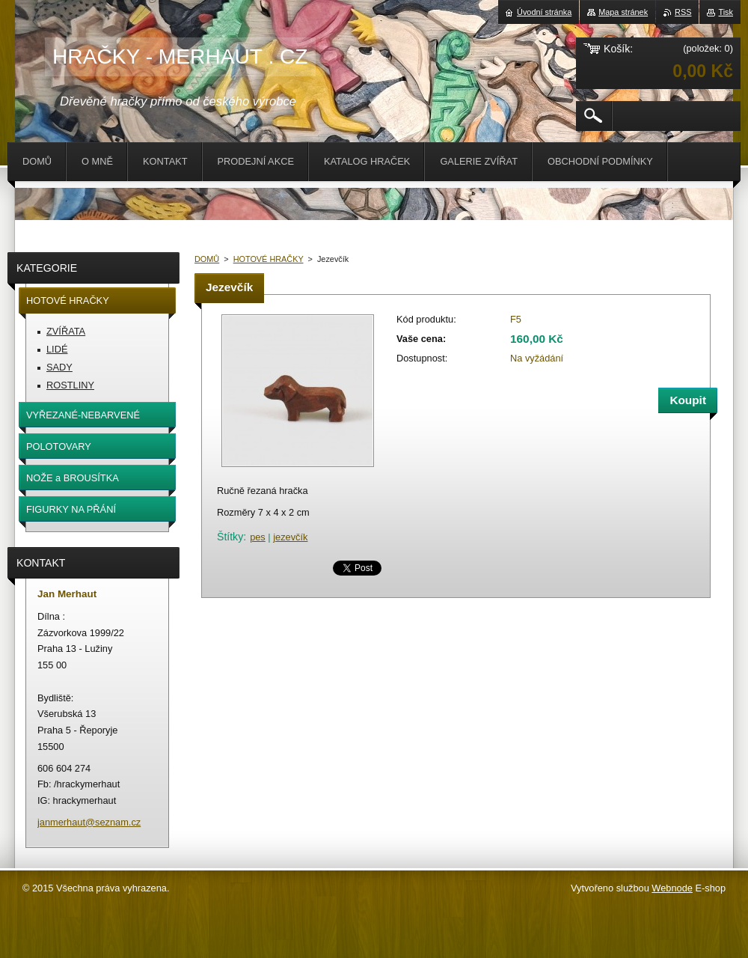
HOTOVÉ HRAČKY (268, 258)
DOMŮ (206, 258)
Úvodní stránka (544, 11)
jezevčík (290, 537)
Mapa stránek (623, 11)
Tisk (725, 11)
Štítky (230, 537)
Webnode (672, 888)
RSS (683, 11)
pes (258, 537)
